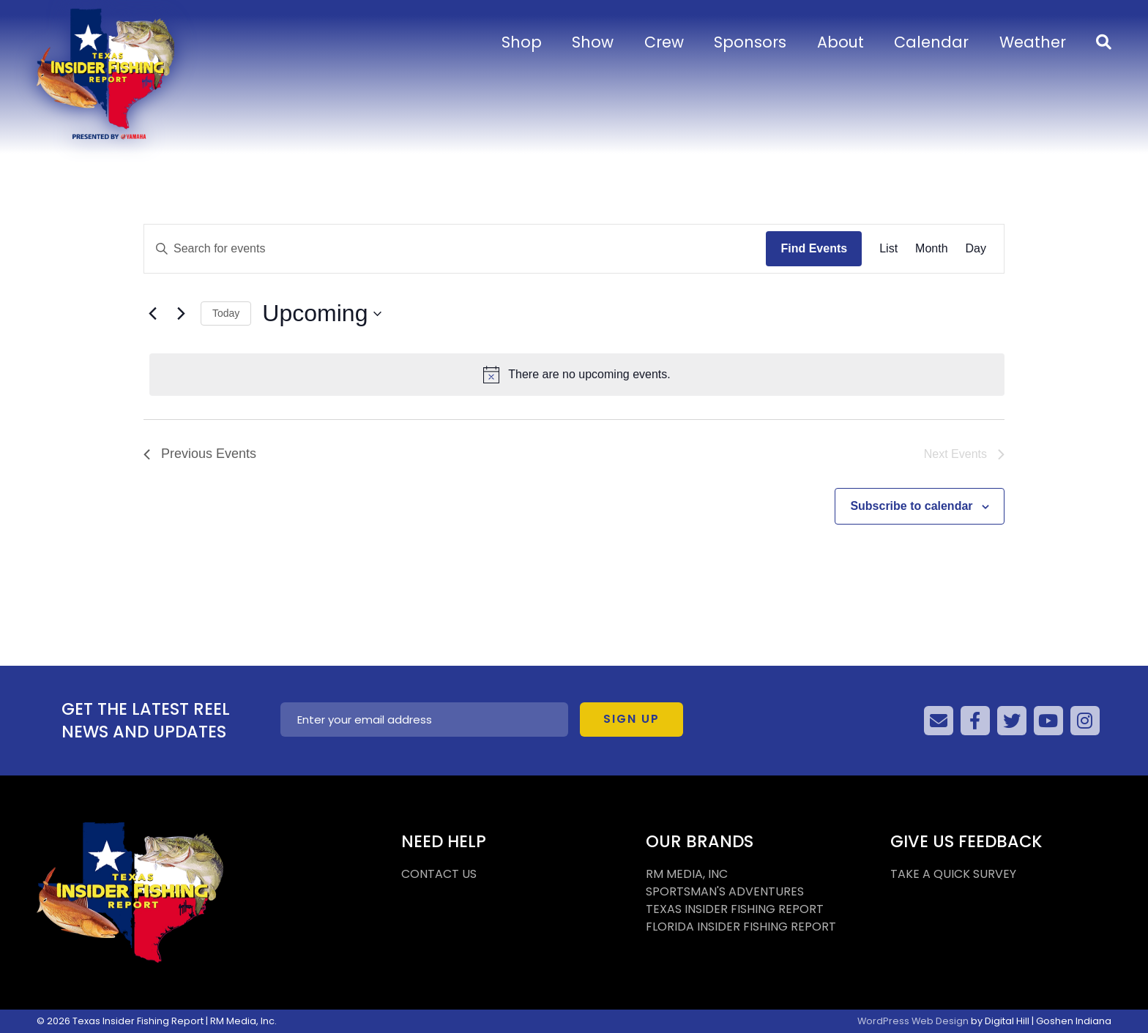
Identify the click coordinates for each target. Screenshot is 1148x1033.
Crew (664, 42)
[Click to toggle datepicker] (321, 313)
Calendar (931, 42)
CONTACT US (439, 873)
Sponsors (750, 42)
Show (593, 42)
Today (225, 313)
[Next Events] (181, 314)
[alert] (576, 374)
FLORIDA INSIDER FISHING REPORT (741, 926)
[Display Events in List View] (888, 249)
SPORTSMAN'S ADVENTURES (725, 891)
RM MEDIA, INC (687, 873)
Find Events (813, 248)
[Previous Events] (152, 314)
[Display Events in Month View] (931, 249)
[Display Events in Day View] (976, 249)
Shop (522, 42)
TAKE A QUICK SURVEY (953, 873)
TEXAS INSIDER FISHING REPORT (735, 909)
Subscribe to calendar (911, 506)
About (840, 42)
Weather (1032, 42)
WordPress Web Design (913, 1021)
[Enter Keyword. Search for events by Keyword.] (455, 249)
